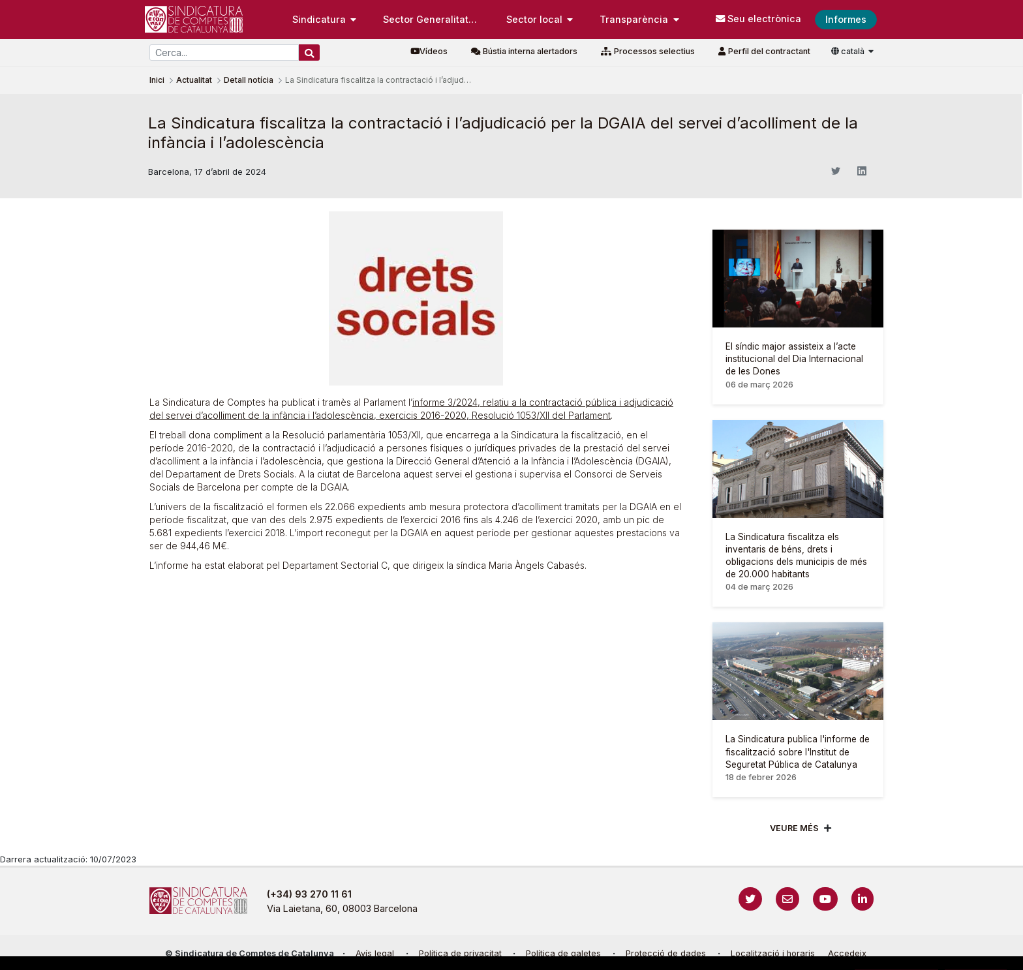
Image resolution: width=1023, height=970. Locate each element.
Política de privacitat (460, 953)
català (848, 51)
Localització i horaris (773, 953)
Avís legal (375, 953)
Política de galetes (563, 953)
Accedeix (847, 953)
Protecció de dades (666, 953)
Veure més (794, 828)
